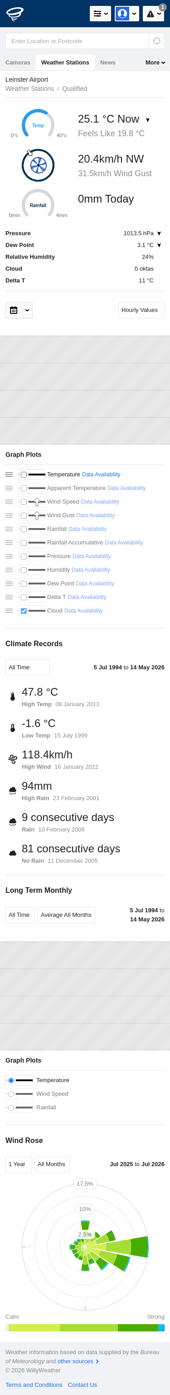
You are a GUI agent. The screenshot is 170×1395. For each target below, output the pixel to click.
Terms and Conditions (34, 1384)
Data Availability (101, 474)
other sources (75, 1361)
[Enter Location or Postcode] (85, 41)
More (153, 62)
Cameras (17, 62)
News (108, 62)
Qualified (74, 88)
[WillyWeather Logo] (20, 13)
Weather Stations (65, 62)
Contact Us (82, 1384)
